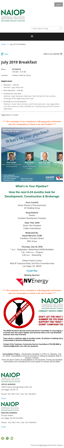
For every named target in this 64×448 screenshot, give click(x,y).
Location (4, 75)
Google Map (32, 271)
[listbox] (53, 53)
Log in (58, 4)
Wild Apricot (43, 445)
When (3, 69)
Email (3, 398)
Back (6, 54)
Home (3, 44)
